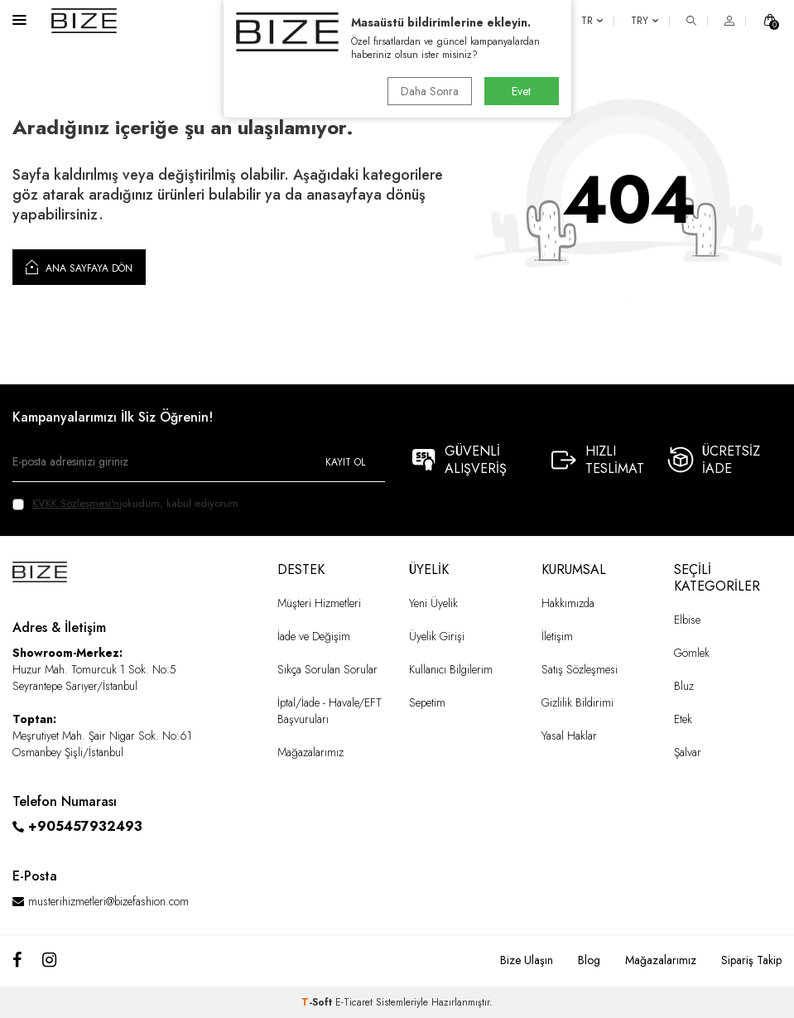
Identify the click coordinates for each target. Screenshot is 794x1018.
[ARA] (691, 20)
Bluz (684, 686)
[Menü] (19, 19)
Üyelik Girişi (436, 636)
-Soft (318, 1002)
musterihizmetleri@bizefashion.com (108, 901)
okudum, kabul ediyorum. (127, 503)
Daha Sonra (430, 91)
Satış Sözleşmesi (579, 669)
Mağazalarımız (310, 752)
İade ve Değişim (313, 636)
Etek (683, 719)
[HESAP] (729, 20)
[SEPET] (770, 20)
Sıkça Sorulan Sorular (327, 669)
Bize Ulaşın (526, 960)
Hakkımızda (567, 603)
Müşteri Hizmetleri (319, 603)
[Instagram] (49, 960)
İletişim (557, 636)
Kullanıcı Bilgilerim (451, 669)
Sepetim (427, 702)
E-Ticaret (354, 1002)
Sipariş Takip (751, 960)
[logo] (84, 20)
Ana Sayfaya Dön (79, 266)
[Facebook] (17, 960)
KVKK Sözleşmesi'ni (77, 503)
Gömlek (692, 652)
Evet (521, 91)
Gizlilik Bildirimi (577, 702)
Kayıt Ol (345, 462)
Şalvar (687, 752)
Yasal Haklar (569, 735)
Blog (589, 960)
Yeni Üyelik (433, 603)
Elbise (687, 619)
